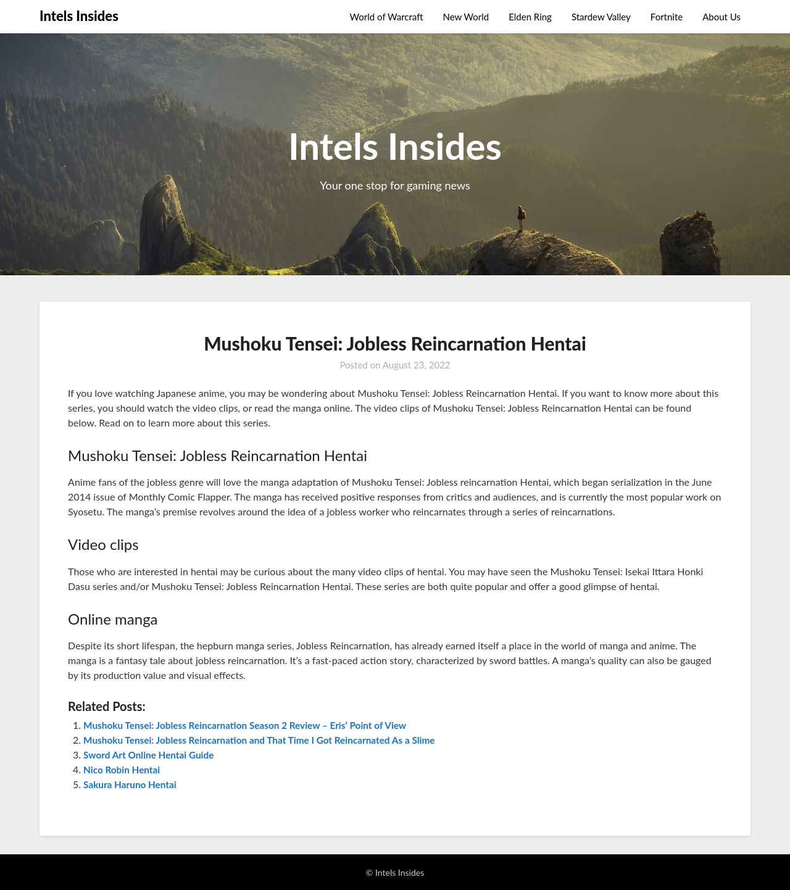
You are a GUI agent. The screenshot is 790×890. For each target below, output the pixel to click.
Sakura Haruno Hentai (131, 784)
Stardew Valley (601, 16)
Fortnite (667, 16)
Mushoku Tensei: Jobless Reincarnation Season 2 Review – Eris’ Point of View (251, 725)
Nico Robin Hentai (123, 769)
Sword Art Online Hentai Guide (151, 754)
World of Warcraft (386, 16)
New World (466, 16)
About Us (721, 16)
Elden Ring (530, 16)
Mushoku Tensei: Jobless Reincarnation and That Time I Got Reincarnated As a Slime (266, 740)
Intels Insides (79, 15)
